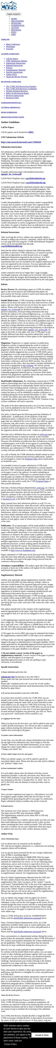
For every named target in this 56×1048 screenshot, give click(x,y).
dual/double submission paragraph (27, 918)
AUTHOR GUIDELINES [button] (10, 54)
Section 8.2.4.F (9, 499)
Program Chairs (31, 459)
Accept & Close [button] (42, 1035)
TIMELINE (5, 39)
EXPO (13, 32)
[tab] (28, 39)
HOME (14, 19)
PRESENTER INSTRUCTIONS (12, 117)
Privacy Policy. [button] (10, 1044)
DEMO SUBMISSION (9, 112)
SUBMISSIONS (17, 25)
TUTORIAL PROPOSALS (10, 107)
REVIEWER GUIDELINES (11, 82)
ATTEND (15, 28)
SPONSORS (16, 23)
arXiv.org (40, 488)
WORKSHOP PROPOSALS (11, 103)
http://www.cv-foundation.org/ (23, 550)
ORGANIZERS (17, 21)
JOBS (13, 34)
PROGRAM (16, 30)
